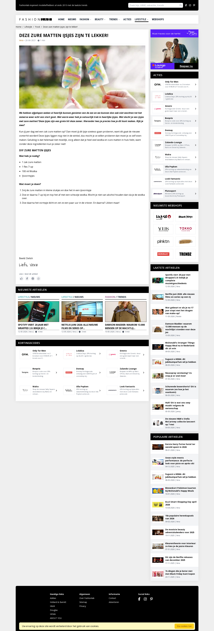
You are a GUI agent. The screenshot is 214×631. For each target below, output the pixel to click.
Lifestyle (141, 19)
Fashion (85, 19)
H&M (52, 606)
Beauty (100, 19)
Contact (112, 598)
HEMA (53, 614)
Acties (127, 19)
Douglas (54, 610)
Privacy (82, 606)
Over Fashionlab (86, 598)
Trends (114, 19)
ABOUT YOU (56, 618)
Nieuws (72, 19)
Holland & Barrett (58, 602)
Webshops (158, 19)
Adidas (53, 598)
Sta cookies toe (184, 626)
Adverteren (114, 602)
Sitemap (83, 602)
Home (61, 19)
